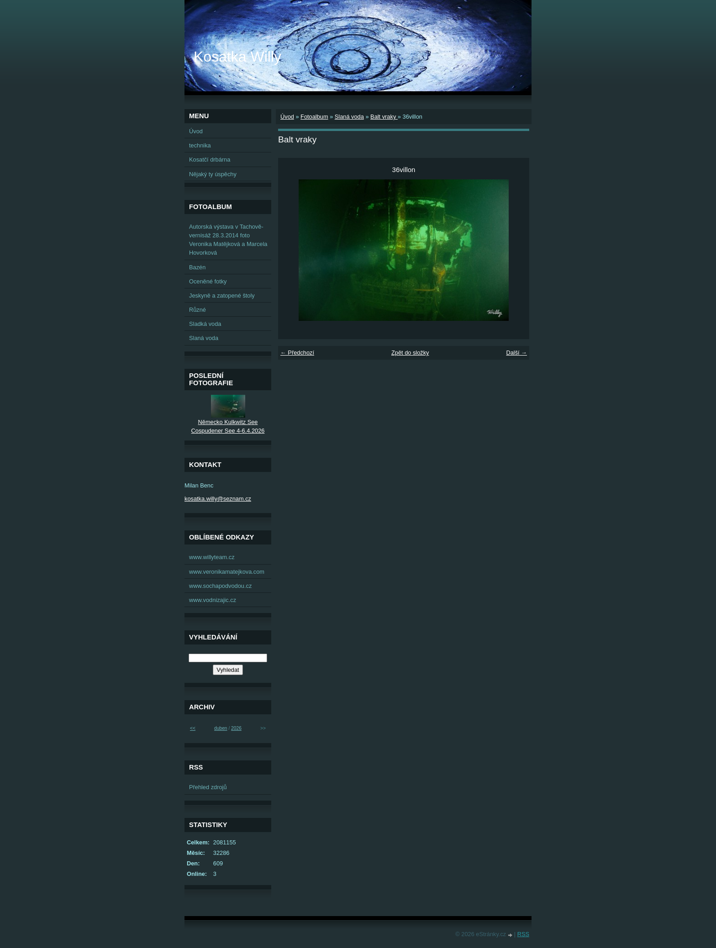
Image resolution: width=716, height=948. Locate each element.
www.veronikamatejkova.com (226, 571)
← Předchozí (297, 352)
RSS (523, 934)
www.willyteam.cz (212, 557)
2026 (236, 728)
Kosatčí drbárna (209, 159)
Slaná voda (349, 116)
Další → (516, 352)
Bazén (197, 267)
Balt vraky (384, 116)
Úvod (287, 116)
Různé (197, 309)
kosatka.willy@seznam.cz (217, 498)
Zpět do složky (410, 352)
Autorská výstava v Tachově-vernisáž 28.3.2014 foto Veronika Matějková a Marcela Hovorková (228, 240)
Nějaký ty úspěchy (213, 174)
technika (200, 145)
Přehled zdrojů (208, 787)
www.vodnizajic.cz (212, 600)
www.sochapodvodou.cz (220, 585)
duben (220, 728)
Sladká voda (205, 323)
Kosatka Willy (237, 56)
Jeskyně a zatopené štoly (222, 295)
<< (192, 728)
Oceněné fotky (208, 281)
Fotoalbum (314, 116)
